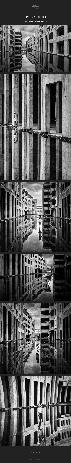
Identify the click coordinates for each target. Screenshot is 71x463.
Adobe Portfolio (39, 459)
